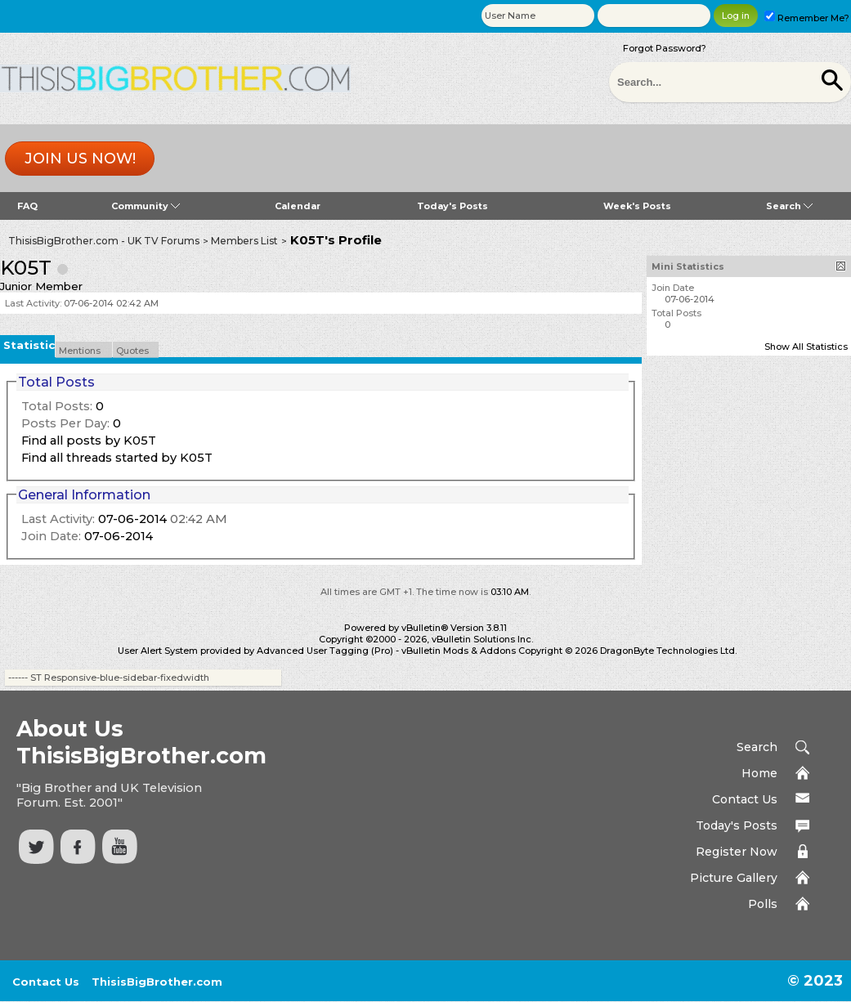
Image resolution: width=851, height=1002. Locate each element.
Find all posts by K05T (88, 440)
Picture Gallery (733, 877)
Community (145, 206)
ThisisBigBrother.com (157, 981)
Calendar (297, 206)
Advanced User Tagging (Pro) (325, 650)
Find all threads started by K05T (117, 457)
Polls (762, 904)
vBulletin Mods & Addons (458, 650)
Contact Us (744, 799)
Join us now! (80, 159)
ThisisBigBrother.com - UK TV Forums (103, 241)
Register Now (736, 851)
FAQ (27, 206)
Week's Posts (637, 206)
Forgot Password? (664, 48)
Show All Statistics (806, 346)
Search (789, 206)
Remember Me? (806, 18)
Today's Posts (452, 206)
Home (759, 773)
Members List (244, 241)
